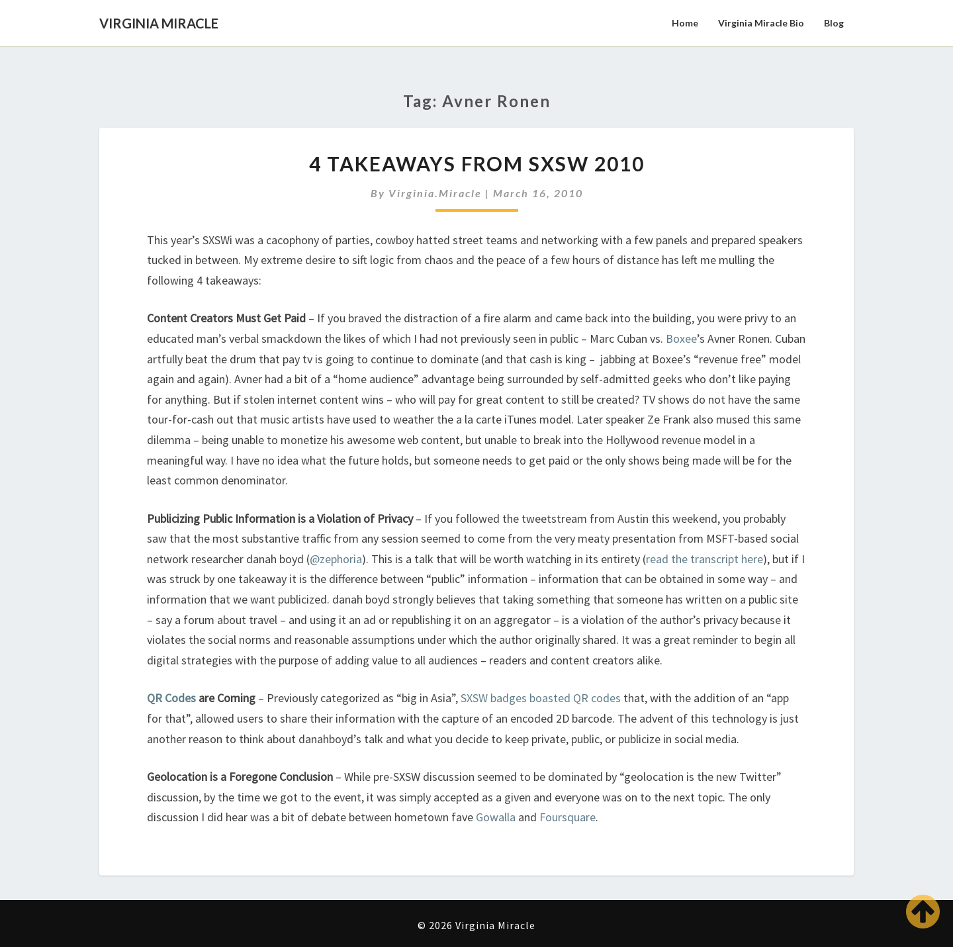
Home (685, 22)
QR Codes (171, 697)
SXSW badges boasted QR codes (541, 697)
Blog (834, 22)
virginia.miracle (435, 193)
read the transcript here (704, 558)
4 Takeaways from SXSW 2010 (477, 163)
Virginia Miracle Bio (761, 22)
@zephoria (336, 558)
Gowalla (496, 817)
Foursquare (567, 817)
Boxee (681, 338)
